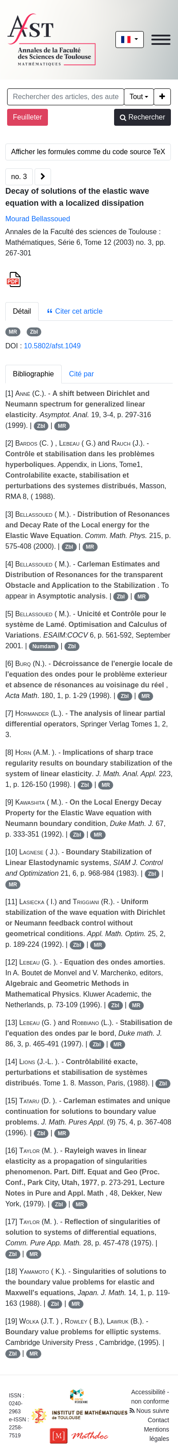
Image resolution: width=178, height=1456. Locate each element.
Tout (136, 96)
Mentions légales (156, 1434)
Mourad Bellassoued (37, 219)
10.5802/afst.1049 (52, 346)
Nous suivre (149, 1410)
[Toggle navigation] (161, 39)
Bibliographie (33, 374)
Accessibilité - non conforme (150, 1396)
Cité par (81, 374)
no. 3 (19, 176)
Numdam (43, 646)
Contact (158, 1420)
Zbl (34, 332)
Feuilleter (27, 117)
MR (13, 332)
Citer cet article (74, 311)
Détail (22, 311)
